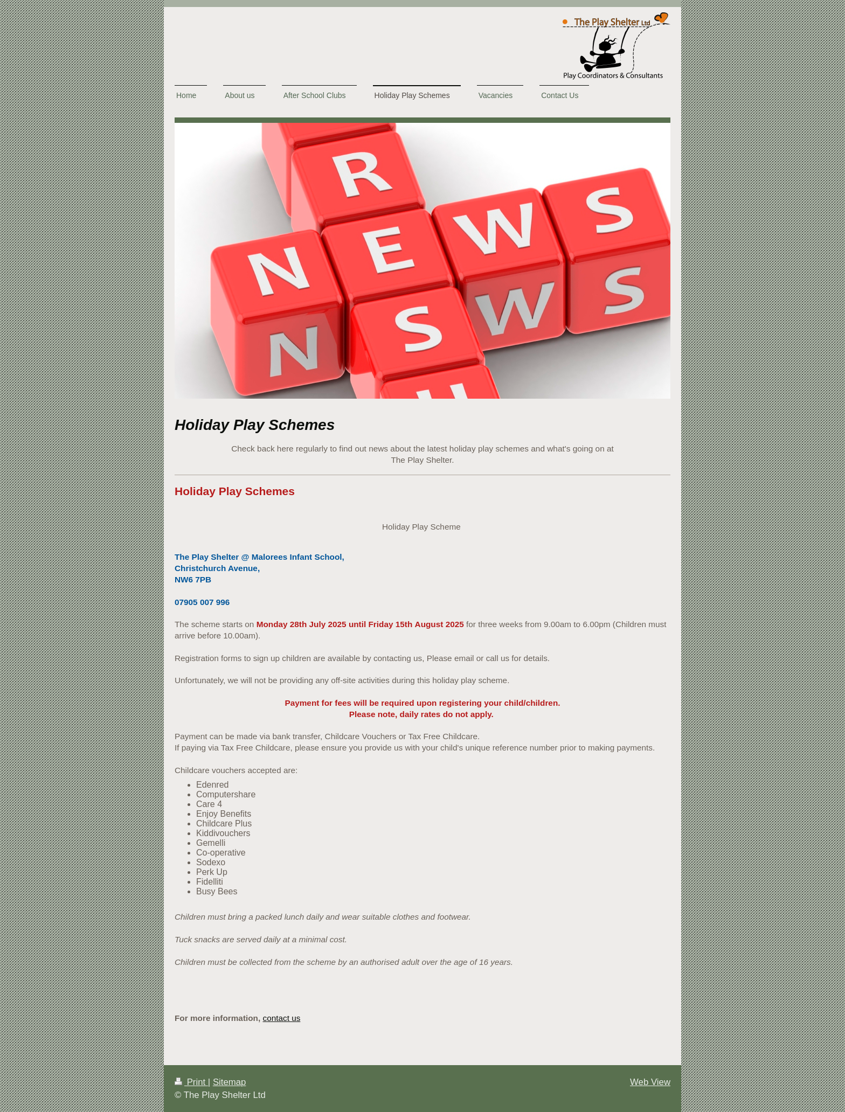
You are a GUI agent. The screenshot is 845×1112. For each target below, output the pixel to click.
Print (191, 1082)
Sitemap (229, 1082)
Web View (650, 1082)
